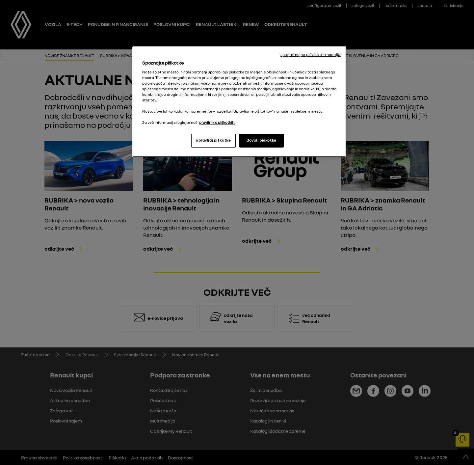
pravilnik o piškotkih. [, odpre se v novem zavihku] (217, 122)
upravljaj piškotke (213, 140)
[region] (239, 101)
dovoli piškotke (261, 140)
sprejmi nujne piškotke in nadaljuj (310, 54)
